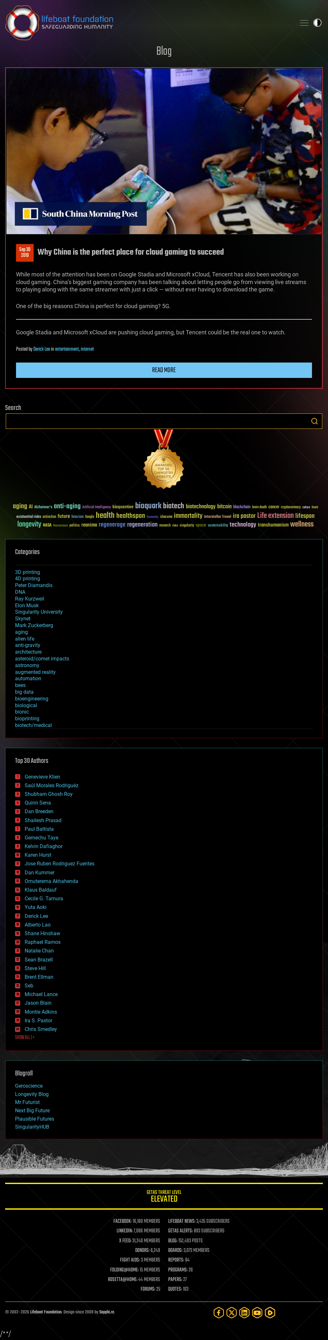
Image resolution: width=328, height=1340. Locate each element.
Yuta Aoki (35, 907)
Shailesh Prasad (43, 820)
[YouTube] (257, 1312)
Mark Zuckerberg (34, 625)
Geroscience (29, 1086)
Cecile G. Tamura (44, 898)
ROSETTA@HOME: (122, 1280)
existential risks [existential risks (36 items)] (28, 517)
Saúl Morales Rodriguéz (51, 785)
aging (21, 632)
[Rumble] (270, 1312)
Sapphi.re (106, 1312)
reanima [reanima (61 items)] (89, 525)
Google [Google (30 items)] (89, 517)
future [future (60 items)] (64, 516)
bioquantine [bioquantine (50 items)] (123, 507)
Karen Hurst (38, 855)
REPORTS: (176, 1260)
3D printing (27, 572)
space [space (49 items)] (201, 525)
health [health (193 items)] (105, 515)
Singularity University (39, 612)
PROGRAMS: (178, 1270)
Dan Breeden (39, 811)
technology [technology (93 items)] (243, 525)
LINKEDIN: (125, 1231)
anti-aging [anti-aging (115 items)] (67, 506)
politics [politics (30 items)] (75, 526)
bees (20, 685)
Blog (164, 52)
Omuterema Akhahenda (51, 881)
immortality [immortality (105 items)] (188, 516)
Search (314, 421)
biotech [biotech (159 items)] (173, 506)
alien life (24, 639)
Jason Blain (38, 1003)
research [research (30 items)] (165, 526)
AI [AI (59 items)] (31, 507)
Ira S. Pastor (38, 1020)
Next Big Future (32, 1110)
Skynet (22, 619)
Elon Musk (27, 605)
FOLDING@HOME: (124, 1270)
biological (26, 705)
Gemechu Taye (41, 838)
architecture (28, 652)
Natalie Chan (39, 951)
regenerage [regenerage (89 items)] (112, 524)
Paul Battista (39, 829)
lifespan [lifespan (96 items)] (305, 516)
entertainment (67, 349)
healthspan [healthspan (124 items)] (130, 516)
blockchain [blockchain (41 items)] (241, 507)
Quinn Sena (38, 803)
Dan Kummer (39, 873)
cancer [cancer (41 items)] (273, 507)
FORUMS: (148, 1289)
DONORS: (142, 1250)
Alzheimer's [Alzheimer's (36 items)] (43, 507)
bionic (22, 712)
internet (87, 349)
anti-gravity (27, 645)
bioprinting (27, 718)
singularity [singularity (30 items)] (187, 526)
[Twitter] (231, 1312)
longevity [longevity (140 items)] (29, 524)
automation (28, 678)
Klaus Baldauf (41, 890)
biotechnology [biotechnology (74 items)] (201, 506)
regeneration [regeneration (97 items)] (142, 524)
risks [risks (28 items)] (175, 525)
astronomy (27, 665)
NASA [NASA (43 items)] (47, 525)
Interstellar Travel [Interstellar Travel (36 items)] (217, 517)
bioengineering (31, 699)
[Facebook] (219, 1312)
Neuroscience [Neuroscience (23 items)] (60, 526)
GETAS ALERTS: (180, 1231)
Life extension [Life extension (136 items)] (275, 516)
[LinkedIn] (244, 1312)
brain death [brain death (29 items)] (259, 507)
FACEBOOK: (122, 1221)
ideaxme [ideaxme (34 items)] (166, 517)
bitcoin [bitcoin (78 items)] (224, 506)
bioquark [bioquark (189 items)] (148, 506)
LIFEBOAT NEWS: (181, 1221)
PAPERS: (175, 1280)
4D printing (27, 579)
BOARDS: (175, 1250)
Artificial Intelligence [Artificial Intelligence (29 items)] (96, 507)
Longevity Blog (32, 1094)
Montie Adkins (41, 1012)
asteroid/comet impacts (42, 659)
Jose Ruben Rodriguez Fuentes (59, 864)
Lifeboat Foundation (46, 1312)
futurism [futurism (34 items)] (77, 517)
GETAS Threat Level (164, 1197)
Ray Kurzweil (29, 599)
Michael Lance (41, 994)
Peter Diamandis (34, 585)
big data (24, 692)
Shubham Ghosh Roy (49, 794)
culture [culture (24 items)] (306, 507)
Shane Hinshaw (42, 933)
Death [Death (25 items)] (315, 507)
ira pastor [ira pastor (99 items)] (244, 516)
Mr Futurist (27, 1102)
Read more (164, 370)
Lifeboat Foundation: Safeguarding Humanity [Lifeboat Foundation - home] (148, 22)
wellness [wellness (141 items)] (302, 524)
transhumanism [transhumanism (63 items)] (273, 525)
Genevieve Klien (42, 777)
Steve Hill (35, 968)
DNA (20, 592)
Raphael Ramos (43, 942)
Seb (29, 986)
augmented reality (35, 672)
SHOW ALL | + (25, 1038)
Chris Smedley (41, 1029)
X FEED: (125, 1241)
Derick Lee (41, 349)
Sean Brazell (39, 960)
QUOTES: (175, 1289)
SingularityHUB (32, 1127)
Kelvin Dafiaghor (43, 846)
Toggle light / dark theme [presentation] (317, 23)
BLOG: (172, 1241)
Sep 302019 (24, 252)
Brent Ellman (39, 977)
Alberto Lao (38, 925)
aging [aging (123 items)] (20, 506)
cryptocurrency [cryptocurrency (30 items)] (291, 507)
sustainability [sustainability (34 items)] (218, 526)
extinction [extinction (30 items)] (49, 517)
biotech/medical (33, 725)
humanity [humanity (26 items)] (153, 517)
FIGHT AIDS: (130, 1260)
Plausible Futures (34, 1119)
